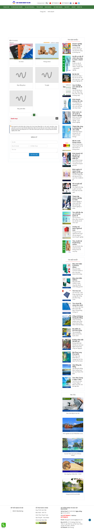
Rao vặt (67, 7)
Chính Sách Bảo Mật (41, 520)
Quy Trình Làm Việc (41, 510)
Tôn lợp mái (40, 7)
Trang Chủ (43, 11)
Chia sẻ (11, 42)
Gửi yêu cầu (34, 154)
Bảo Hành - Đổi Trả (41, 512)
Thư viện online (58, 7)
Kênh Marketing (18, 511)
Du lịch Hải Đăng (30, 7)
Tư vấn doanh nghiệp (17, 7)
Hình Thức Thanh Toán (42, 515)
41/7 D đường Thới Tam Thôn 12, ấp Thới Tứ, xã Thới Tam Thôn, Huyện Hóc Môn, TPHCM (72, 523)
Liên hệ (73, 7)
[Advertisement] (47, 25)
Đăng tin (79, 7)
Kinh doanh (48, 7)
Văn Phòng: (71, 527)
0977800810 (54, 3)
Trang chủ (6, 7)
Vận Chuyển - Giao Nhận (42, 517)
